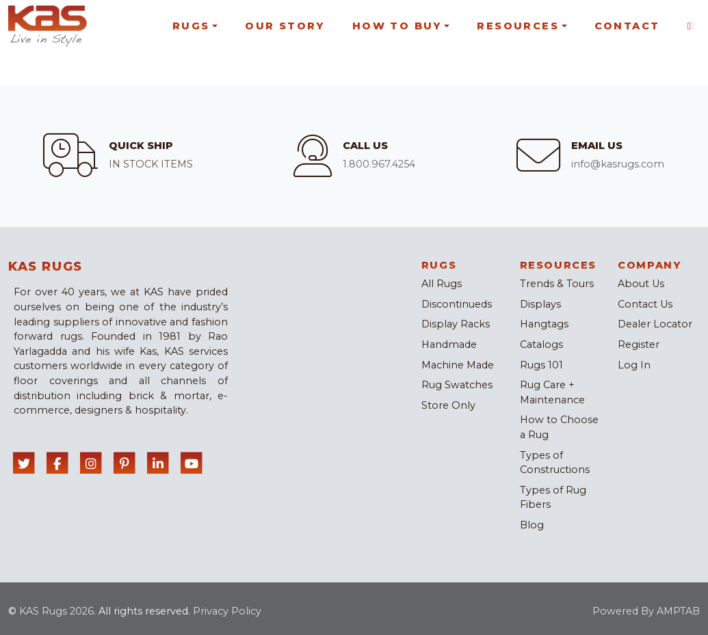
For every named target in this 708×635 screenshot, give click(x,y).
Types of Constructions (555, 462)
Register (638, 344)
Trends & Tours (557, 284)
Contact (627, 26)
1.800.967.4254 (379, 164)
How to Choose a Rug (559, 427)
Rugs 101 (541, 365)
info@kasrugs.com (617, 164)
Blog (532, 525)
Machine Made (457, 365)
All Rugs (441, 284)
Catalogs (541, 344)
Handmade (449, 344)
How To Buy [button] (397, 26)
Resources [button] (518, 26)
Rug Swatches (457, 385)
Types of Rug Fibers (553, 497)
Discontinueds (456, 304)
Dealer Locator (655, 324)
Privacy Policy (227, 611)
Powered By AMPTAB (646, 611)
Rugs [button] (191, 26)
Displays (540, 304)
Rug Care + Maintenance (552, 392)
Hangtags (544, 324)
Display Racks (455, 324)
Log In (634, 365)
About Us (641, 284)
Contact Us (645, 304)
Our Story (285, 26)
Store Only (448, 405)
